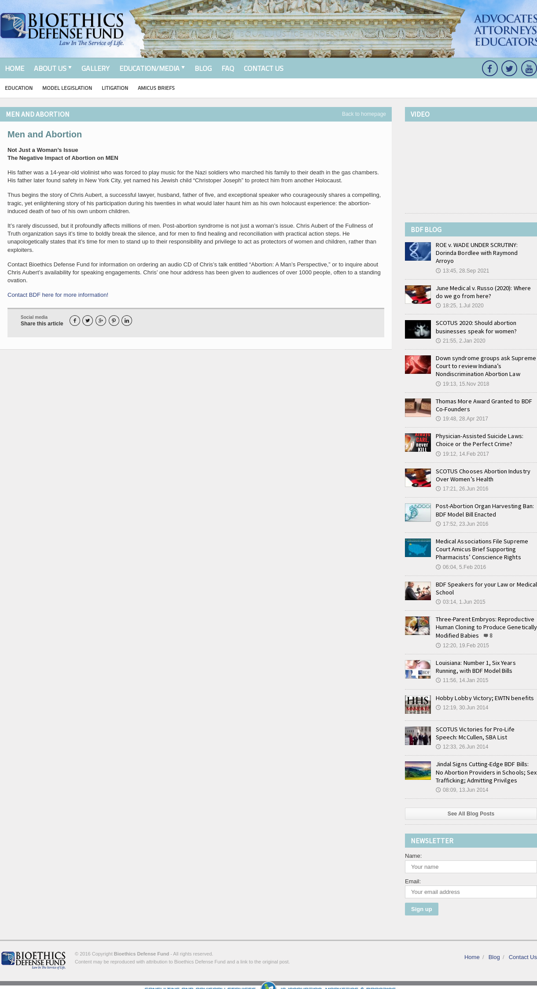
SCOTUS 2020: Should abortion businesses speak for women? (476, 319)
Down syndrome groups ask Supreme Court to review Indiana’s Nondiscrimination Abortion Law (485, 358)
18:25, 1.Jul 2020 (459, 298)
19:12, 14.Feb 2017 (462, 446)
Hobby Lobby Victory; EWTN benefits (484, 690)
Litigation (115, 88)
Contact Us (263, 68)
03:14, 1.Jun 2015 (460, 594)
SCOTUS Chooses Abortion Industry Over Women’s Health (482, 467)
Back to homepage (364, 114)
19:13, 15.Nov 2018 (462, 376)
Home (14, 68)
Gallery (95, 68)
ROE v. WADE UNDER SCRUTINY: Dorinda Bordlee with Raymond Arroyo (486, 249)
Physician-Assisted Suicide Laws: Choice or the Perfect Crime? (479, 432)
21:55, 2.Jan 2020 (460, 333)
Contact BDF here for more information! (57, 295)
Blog (203, 68)
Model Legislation (67, 88)
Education (19, 88)
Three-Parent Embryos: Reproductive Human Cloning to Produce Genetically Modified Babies (486, 619)
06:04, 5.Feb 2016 (461, 559)
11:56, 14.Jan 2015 (462, 672)
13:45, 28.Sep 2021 (462, 262)
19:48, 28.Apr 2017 (462, 411)
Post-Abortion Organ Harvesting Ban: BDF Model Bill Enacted (484, 502)
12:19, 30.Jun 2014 (462, 700)
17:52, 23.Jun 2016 (462, 516)
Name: (413, 848)
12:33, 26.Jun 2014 (462, 739)
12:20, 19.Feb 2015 (462, 638)
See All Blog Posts (471, 806)
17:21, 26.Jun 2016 (462, 481)
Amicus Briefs (156, 88)
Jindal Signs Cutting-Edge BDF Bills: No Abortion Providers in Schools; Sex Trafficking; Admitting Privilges (486, 764)
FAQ (227, 68)
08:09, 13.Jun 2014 (462, 782)
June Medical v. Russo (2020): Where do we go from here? (483, 284)
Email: (413, 873)
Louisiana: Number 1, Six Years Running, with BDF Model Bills (475, 659)
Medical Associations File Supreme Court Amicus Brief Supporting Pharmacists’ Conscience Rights (481, 541)
